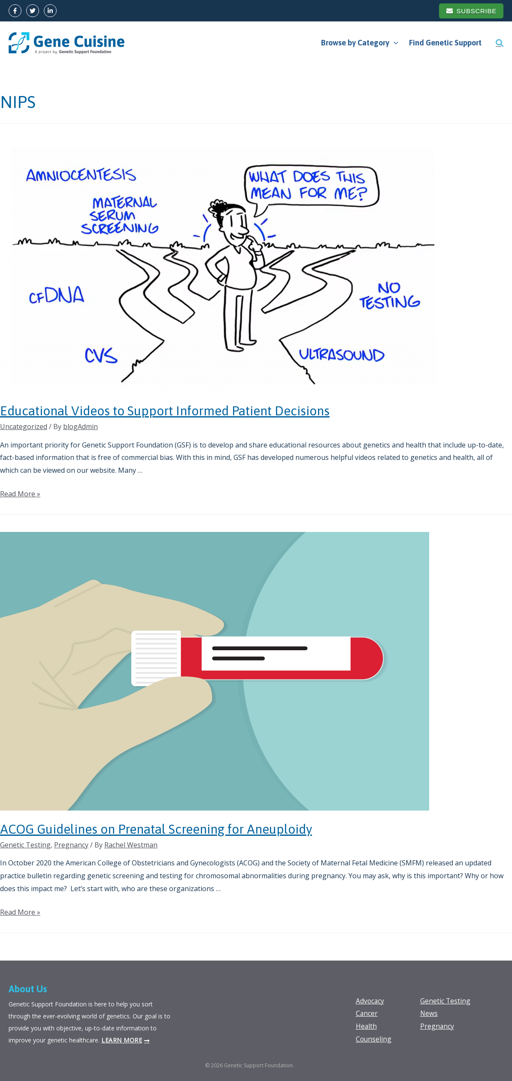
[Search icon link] (499, 43)
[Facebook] (15, 10)
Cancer (367, 1013)
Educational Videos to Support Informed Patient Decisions (165, 410)
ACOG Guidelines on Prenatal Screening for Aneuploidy (156, 829)
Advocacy (370, 1001)
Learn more (121, 1040)
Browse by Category (360, 42)
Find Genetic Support (445, 42)
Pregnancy (71, 845)
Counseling (374, 1039)
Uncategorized (23, 426)
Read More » (20, 493)
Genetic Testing (25, 845)
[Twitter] (32, 10)
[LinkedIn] (50, 10)
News (429, 1013)
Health (366, 1026)
